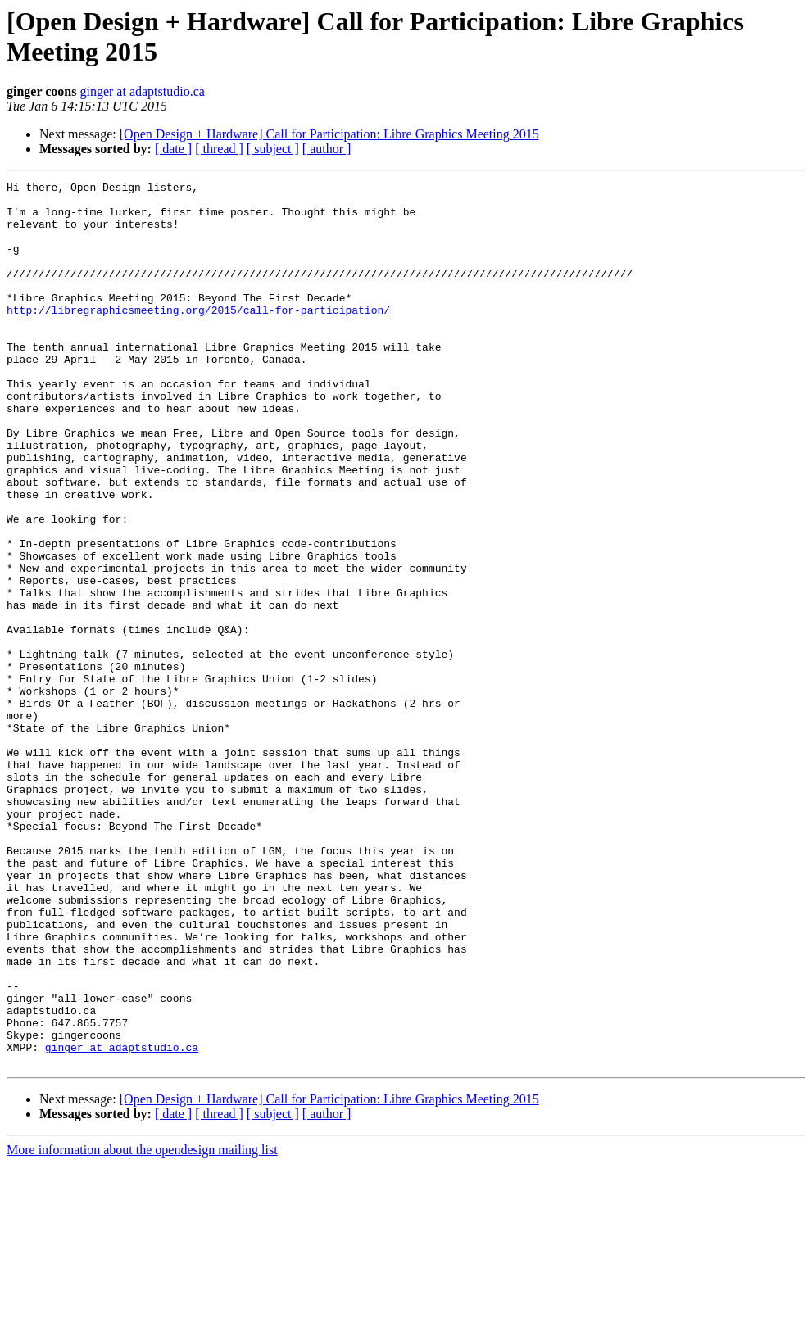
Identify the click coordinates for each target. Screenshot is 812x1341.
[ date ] (173, 149)
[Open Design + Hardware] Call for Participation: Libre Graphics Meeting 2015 (329, 134)
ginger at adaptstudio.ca (141, 91)
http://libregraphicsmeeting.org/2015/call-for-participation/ (198, 336)
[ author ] (327, 149)
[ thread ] (219, 149)
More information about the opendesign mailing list (142, 1327)
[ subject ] (273, 149)
